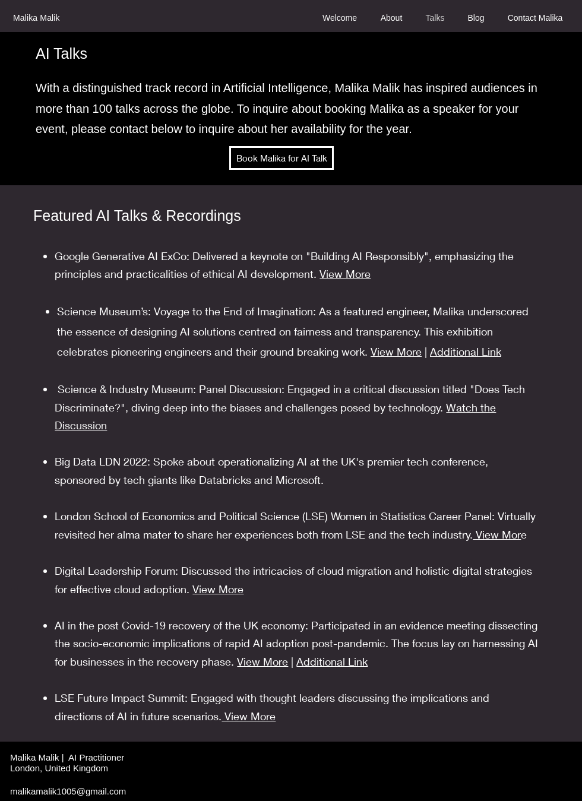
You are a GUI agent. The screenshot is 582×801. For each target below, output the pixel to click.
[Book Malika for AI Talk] (281, 158)
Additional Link (465, 351)
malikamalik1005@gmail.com (68, 791)
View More (345, 273)
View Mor (497, 534)
